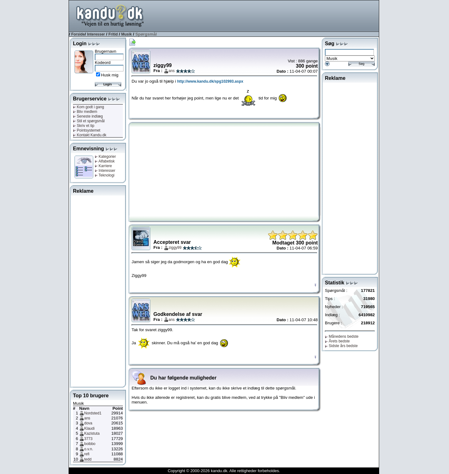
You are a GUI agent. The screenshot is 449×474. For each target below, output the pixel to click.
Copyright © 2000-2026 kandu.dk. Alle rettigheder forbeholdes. (224, 470)
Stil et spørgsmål (89, 121)
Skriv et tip (83, 125)
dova (88, 423)
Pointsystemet (86, 130)
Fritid (113, 34)
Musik (126, 34)
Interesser (96, 34)
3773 (88, 439)
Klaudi (89, 428)
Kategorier (105, 156)
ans (87, 418)
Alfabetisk (105, 161)
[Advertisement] (265, 15)
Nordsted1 (92, 413)
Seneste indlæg (88, 116)
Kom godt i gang (88, 107)
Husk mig (109, 75)
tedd (87, 459)
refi (86, 454)
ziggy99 (175, 247)
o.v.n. (88, 449)
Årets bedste (337, 341)
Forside (77, 34)
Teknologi (104, 175)
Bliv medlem (85, 111)
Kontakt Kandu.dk (89, 135)
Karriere (103, 166)
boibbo (89, 444)
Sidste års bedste (341, 346)
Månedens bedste (342, 336)
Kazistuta (91, 433)
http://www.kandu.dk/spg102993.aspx (210, 81)
